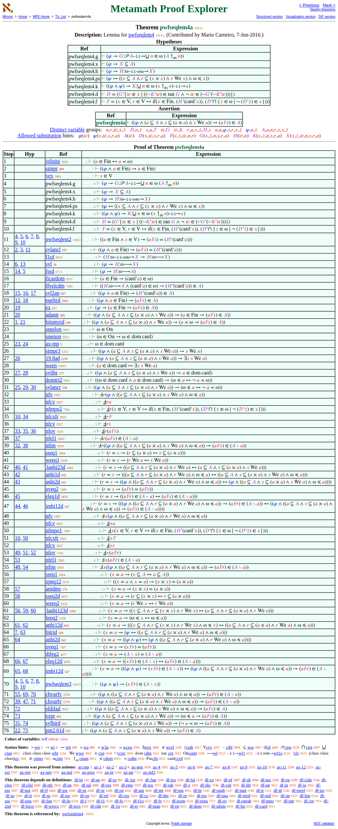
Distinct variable (67, 129)
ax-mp (52, 343)
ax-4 (156, 766)
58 (17, 596)
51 (25, 552)
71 (33, 701)
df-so (10, 795)
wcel (170, 747)
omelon (54, 329)
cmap (84, 758)
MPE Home (41, 16)
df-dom (195, 806)
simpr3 (53, 351)
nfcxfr (52, 416)
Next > (329, 5)
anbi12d (54, 625)
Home (22, 16)
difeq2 (52, 654)
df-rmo (127, 785)
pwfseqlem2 (58, 239)
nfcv (50, 401)
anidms (53, 589)
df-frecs (27, 806)
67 (25, 661)
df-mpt (240, 790)
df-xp (84, 795)
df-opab (218, 790)
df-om (289, 800)
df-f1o (138, 800)
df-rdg (96, 806)
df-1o (115, 806)
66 (17, 661)
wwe (80, 753)
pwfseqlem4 (141, 35)
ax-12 (301, 766)
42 (17, 474)
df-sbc (205, 785)
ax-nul (66, 772)
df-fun (46, 800)
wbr (55, 753)
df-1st (309, 800)
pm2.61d (55, 730)
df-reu (148, 785)
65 (17, 671)
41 (25, 467)
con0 (193, 753)
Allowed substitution (39, 135)
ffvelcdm (55, 286)
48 (17, 567)
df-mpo (267, 800)
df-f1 (100, 800)
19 (17, 307)
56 (17, 610)
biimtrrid (55, 322)
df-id (277, 790)
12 (17, 300)
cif (268, 747)
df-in (284, 785)
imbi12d (54, 506)
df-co (143, 795)
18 (25, 300)
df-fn (66, 800)
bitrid (51, 632)
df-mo (266, 779)
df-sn (82, 790)
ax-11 (281, 766)
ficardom (55, 278)
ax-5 (174, 766)
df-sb (246, 779)
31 (17, 723)
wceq (127, 747)
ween (51, 365)
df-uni (139, 790)
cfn (155, 758)
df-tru (171, 779)
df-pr (100, 790)
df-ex (209, 779)
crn (170, 753)
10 (22, 242)
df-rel (104, 795)
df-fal (190, 779)
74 (25, 723)
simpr (52, 168)
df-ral (86, 785)
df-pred (244, 795)
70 (33, 694)
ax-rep (25, 772)
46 (25, 506)
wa (86, 747)
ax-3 (122, 766)
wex (147, 747)
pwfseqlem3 (58, 684)
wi (52, 747)
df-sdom (218, 806)
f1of (50, 257)
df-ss (302, 785)
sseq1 (52, 453)
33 (17, 431)
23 (17, 343)
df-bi (78, 779)
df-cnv (124, 795)
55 (17, 694)
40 (17, 467)
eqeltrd (53, 300)
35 (25, 431)
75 (25, 730)
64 (17, 639)
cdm (147, 753)
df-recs (75, 806)
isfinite (53, 161)
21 (22, 322)
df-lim (305, 795)
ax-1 (98, 766)
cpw (288, 747)
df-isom (178, 800)
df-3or (130, 779)
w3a (105, 747)
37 (17, 438)
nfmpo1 (54, 530)
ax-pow (88, 772)
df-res (202, 795)
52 (33, 552)
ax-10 (262, 766)
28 (25, 372)
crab (189, 747)
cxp (101, 753)
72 (17, 708)
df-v (187, 785)
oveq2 (52, 489)
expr (50, 716)
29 (25, 387)
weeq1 (53, 460)
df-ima (222, 795)
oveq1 (52, 646)
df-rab (168, 785)
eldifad (53, 708)
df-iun (178, 790)
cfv (296, 753)
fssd (50, 271)
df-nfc (47, 785)
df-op (119, 790)
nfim (51, 445)
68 (25, 671)
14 (17, 271)
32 (17, 445)
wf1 (242, 753)
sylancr (53, 387)
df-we (65, 795)
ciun (8, 753)
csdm (132, 758)
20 (17, 315)
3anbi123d (57, 610)
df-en (174, 806)
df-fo (119, 800)
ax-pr (109, 772)
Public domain (181, 823)
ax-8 (226, 766)
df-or (112, 779)
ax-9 (243, 766)
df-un (265, 785)
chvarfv (54, 694)
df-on (285, 795)
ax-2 (110, 766)
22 (17, 730)
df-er (134, 806)
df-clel (27, 785)
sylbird (53, 723)
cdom (108, 758)
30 (33, 387)
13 (22, 264)
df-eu (285, 779)
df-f (83, 800)
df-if (44, 790)
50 (25, 538)
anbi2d (53, 481)
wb (68, 747)
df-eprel (298, 790)
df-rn (182, 795)
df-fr (28, 795)
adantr (52, 315)
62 (25, 625)
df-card (261, 806)
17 (33, 293)
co (16, 758)
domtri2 (54, 380)
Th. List (60, 16)
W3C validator (324, 823)
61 (17, 625)
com (59, 758)
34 (25, 416)
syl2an (53, 293)
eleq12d (54, 661)
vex (49, 176)
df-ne (67, 785)
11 (27, 249)
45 (17, 496)
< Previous (309, 5)
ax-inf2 (149, 772)
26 (17, 358)
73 (17, 716)
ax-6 (191, 766)
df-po (319, 790)
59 (25, 610)
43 (17, 481)
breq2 (52, 618)
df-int (158, 790)
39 (17, 701)
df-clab (305, 779)
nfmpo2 (54, 409)
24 (25, 343)
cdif (229, 747)
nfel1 (51, 438)
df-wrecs (51, 806)
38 (25, 445)
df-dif (246, 785)
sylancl (53, 249)
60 (33, 610)
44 (17, 506)
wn (37, 747)
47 (25, 701)
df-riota (201, 800)
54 (25, 567)
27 (17, 372)
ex (48, 307)
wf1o (278, 753)
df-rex (106, 785)
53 (17, 560)
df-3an (150, 779)
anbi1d (53, 474)
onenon (53, 336)
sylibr (52, 372)
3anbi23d (55, 467)
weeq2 (53, 603)
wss (250, 747)
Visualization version (301, 16)
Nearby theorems (322, 9)
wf (215, 753)
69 (25, 694)
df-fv (158, 800)
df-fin (240, 806)
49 (17, 552)
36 (33, 431)
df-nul (25, 790)
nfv (49, 394)
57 (17, 589)
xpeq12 (53, 581)
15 (17, 293)
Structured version (269, 16)
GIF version (326, 16)
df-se (46, 795)
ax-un (128, 772)
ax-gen (137, 766)
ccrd (178, 758)
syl (49, 264)
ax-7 (209, 766)
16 (25, 293)
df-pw (63, 790)
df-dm (163, 795)
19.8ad (53, 358)
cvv (209, 747)
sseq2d (53, 596)
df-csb (226, 785)
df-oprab (244, 800)
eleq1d (53, 496)
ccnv (121, 753)
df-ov (222, 800)
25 (17, 387)
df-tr (260, 790)
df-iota (26, 800)
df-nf (228, 779)
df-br (197, 790)
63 (22, 632)
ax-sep (46, 772)
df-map (154, 806)
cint (309, 747)
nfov (50, 431)
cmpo (38, 758)
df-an (95, 779)
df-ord (265, 795)
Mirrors (8, 16)
